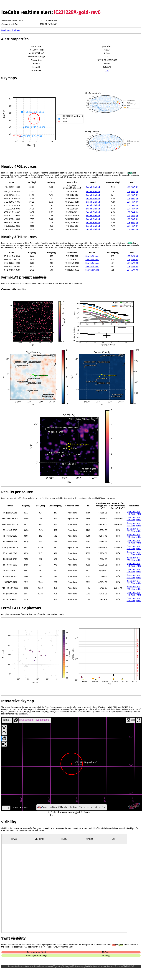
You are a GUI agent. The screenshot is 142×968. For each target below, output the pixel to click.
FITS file (130, 514)
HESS (64, 839)
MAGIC (89, 839)
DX (137, 187)
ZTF (114, 839)
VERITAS (39, 839)
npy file (137, 514)
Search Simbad (93, 187)
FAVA (133, 187)
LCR (128, 187)
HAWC (14, 839)
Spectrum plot (133, 511)
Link (107, 70)
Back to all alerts (10, 30)
